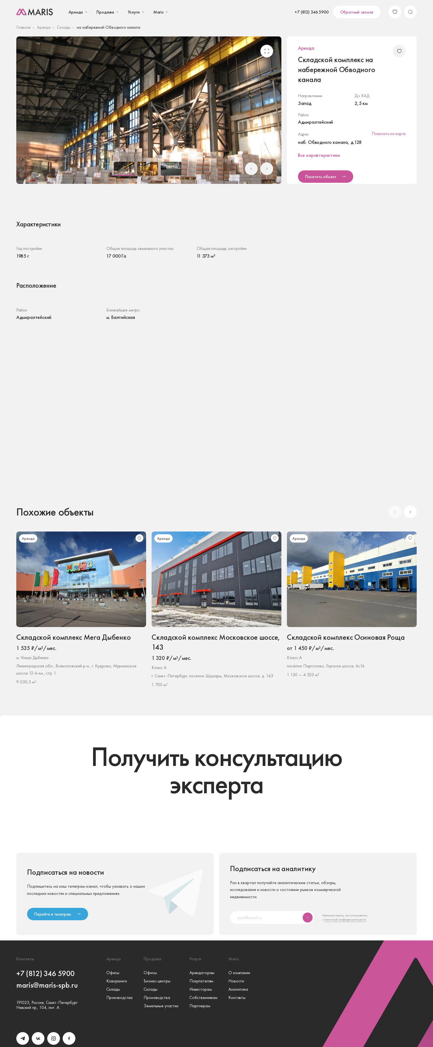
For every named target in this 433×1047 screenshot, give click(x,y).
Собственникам (203, 997)
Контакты (236, 997)
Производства (119, 997)
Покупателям (201, 981)
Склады (63, 27)
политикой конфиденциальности (345, 920)
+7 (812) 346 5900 (311, 12)
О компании (239, 972)
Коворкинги (116, 981)
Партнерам (199, 1005)
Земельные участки (161, 1005)
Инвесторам (200, 989)
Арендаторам (201, 972)
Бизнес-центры (157, 981)
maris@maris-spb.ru (47, 985)
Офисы (112, 972)
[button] (123, 169)
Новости (236, 981)
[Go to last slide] (251, 168)
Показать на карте (389, 133)
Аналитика (238, 989)
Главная (23, 27)
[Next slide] (266, 168)
